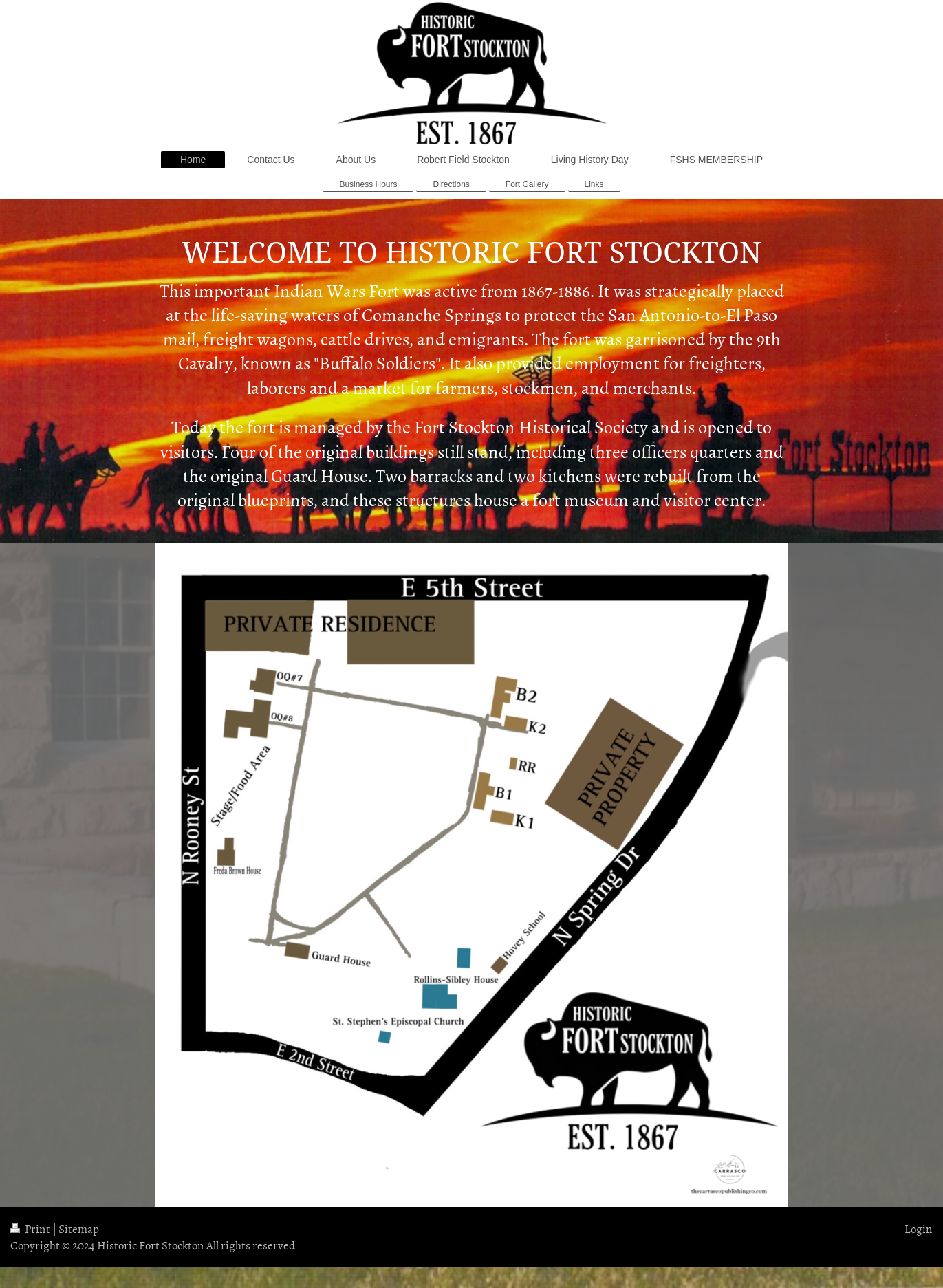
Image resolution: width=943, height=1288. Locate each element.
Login (918, 1228)
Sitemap (78, 1228)
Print (31, 1228)
